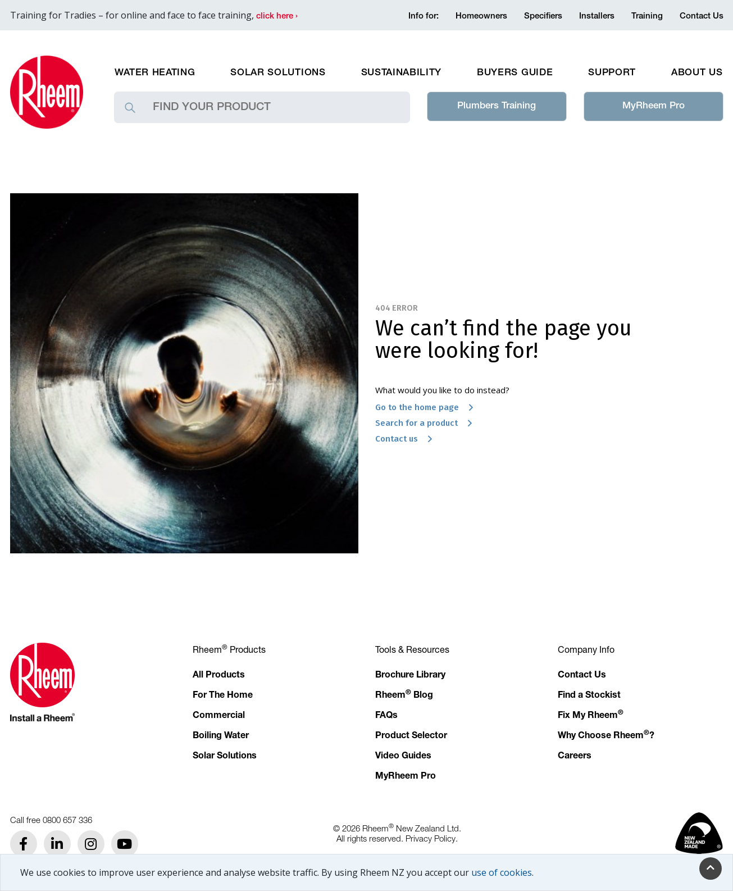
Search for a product (427, 423)
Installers (596, 16)
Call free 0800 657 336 (51, 820)
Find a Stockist (589, 696)
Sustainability (401, 73)
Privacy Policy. (432, 838)
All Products (219, 675)
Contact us (407, 439)
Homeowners (481, 16)
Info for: (423, 16)
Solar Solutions (277, 73)
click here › (277, 16)
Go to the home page (427, 407)
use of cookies (501, 872)
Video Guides (403, 756)
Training (647, 16)
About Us (696, 73)
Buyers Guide (515, 73)
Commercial (219, 716)
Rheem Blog (404, 696)
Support (612, 73)
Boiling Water (221, 736)
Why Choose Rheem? (606, 736)
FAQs (386, 716)
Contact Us (701, 16)
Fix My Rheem (590, 716)
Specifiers (543, 16)
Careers (574, 756)
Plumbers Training (496, 106)
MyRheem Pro (653, 106)
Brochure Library (410, 675)
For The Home (223, 696)
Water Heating (155, 73)
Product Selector (411, 736)
